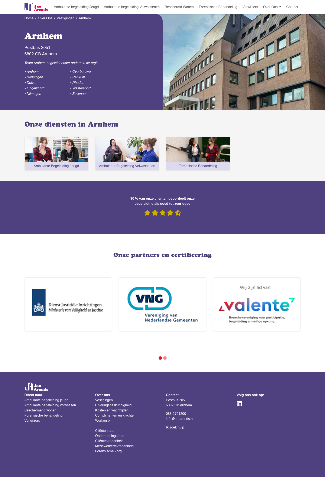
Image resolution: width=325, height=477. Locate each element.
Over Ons (45, 18)
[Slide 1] (160, 343)
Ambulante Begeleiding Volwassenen (127, 166)
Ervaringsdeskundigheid (113, 390)
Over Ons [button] (271, 7)
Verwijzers (250, 7)
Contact (292, 7)
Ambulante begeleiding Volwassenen (132, 7)
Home (29, 18)
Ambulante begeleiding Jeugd (76, 7)
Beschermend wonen (40, 395)
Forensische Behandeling (218, 7)
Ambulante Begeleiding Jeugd (56, 166)
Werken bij (103, 405)
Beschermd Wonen (179, 7)
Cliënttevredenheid (109, 425)
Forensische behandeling (44, 400)
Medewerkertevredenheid (114, 431)
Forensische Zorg (108, 436)
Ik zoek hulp (175, 412)
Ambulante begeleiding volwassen (50, 390)
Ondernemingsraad (109, 420)
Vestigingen (66, 18)
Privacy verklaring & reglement (48, 468)
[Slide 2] (165, 343)
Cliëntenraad (105, 415)
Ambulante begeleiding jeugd (46, 385)
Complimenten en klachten (115, 400)
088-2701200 (176, 398)
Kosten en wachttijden (112, 395)
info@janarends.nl (180, 403)
